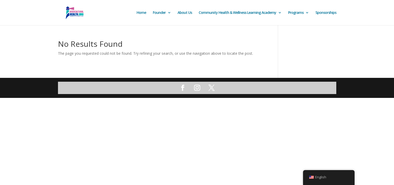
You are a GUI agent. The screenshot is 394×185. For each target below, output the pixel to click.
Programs (296, 13)
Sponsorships (325, 13)
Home (141, 13)
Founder (159, 13)
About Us (185, 13)
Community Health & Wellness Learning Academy (237, 13)
